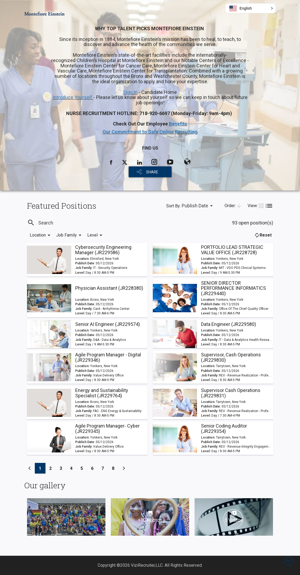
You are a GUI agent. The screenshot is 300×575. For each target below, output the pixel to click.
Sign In (130, 92)
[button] (250, 8)
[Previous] (29, 468)
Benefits (178, 124)
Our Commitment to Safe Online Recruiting (150, 132)
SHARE (152, 172)
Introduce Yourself (73, 97)
